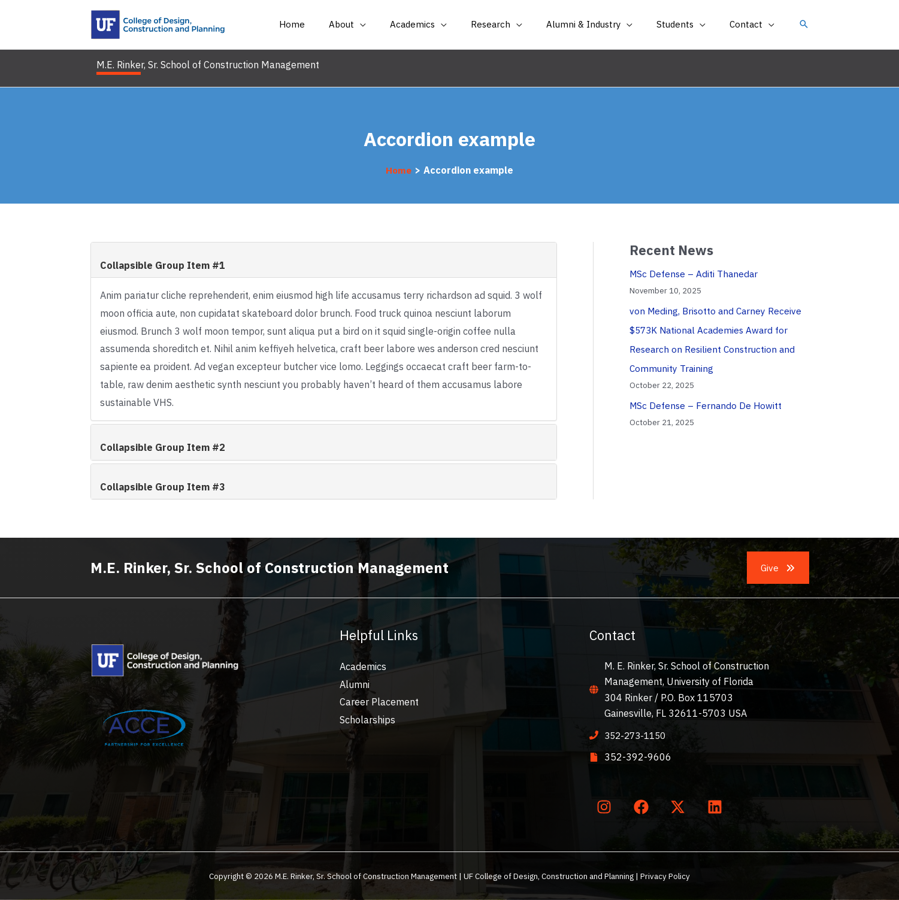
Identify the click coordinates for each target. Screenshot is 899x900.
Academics (363, 666)
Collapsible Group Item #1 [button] (162, 265)
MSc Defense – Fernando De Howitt (707, 405)
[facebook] (643, 807)
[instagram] (606, 807)
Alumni (355, 684)
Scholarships (367, 720)
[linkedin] (717, 807)
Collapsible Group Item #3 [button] (162, 487)
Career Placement (379, 702)
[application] (393, 25)
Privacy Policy (665, 876)
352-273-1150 (637, 735)
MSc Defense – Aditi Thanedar (695, 274)
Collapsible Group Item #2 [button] (162, 447)
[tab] (323, 260)
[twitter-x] (680, 807)
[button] (803, 25)
